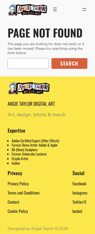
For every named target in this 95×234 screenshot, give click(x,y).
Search (69, 63)
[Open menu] (55, 9)
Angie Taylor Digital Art (31, 103)
